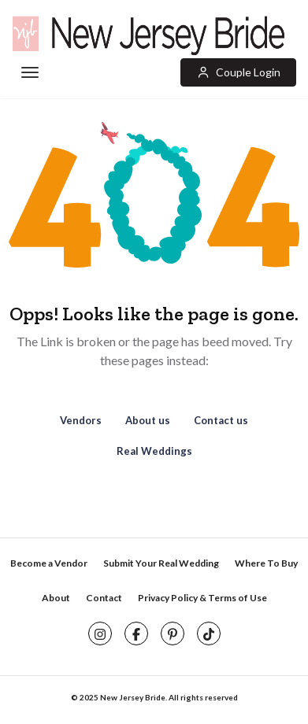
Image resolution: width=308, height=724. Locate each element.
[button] (238, 72)
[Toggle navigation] (29, 73)
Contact (104, 598)
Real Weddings (154, 451)
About (56, 598)
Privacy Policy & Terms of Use (202, 598)
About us (147, 420)
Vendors (81, 420)
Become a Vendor (48, 563)
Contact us (221, 420)
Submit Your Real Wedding (161, 563)
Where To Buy (266, 563)
